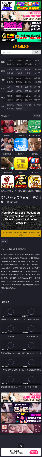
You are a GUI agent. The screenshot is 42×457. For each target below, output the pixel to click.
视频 (3, 71)
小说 (3, 97)
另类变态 (37, 82)
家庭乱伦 (19, 96)
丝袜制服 (19, 73)
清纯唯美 (19, 91)
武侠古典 (37, 96)
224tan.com (21, 46)
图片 (3, 88)
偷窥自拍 (10, 87)
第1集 (4, 241)
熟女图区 (28, 91)
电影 (3, 80)
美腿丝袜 (10, 91)
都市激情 (10, 96)
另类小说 (19, 100)
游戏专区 (37, 60)
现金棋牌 (28, 64)
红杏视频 (10, 109)
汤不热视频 (37, 105)
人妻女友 (28, 96)
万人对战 (28, 60)
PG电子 (10, 60)
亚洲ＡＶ (10, 69)
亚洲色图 (19, 87)
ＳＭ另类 (37, 73)
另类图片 (37, 91)
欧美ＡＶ (28, 69)
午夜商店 (19, 105)
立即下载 (34, 452)
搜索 (36, 52)
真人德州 (19, 60)
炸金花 (19, 64)
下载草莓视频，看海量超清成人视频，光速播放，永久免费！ (21, 233)
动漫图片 (37, 87)
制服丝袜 (10, 82)
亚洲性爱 (10, 78)
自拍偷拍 (19, 69)
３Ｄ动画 (37, 69)
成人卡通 (28, 78)
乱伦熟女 (28, 82)
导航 (3, 106)
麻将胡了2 (10, 64)
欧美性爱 (37, 78)
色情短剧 (19, 109)
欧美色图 (28, 87)
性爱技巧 (37, 100)
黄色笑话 (28, 100)
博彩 (3, 62)
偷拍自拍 (19, 78)
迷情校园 (10, 100)
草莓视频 (28, 105)
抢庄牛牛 (37, 64)
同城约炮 (10, 105)
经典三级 (19, 82)
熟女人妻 (10, 73)
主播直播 (28, 73)
